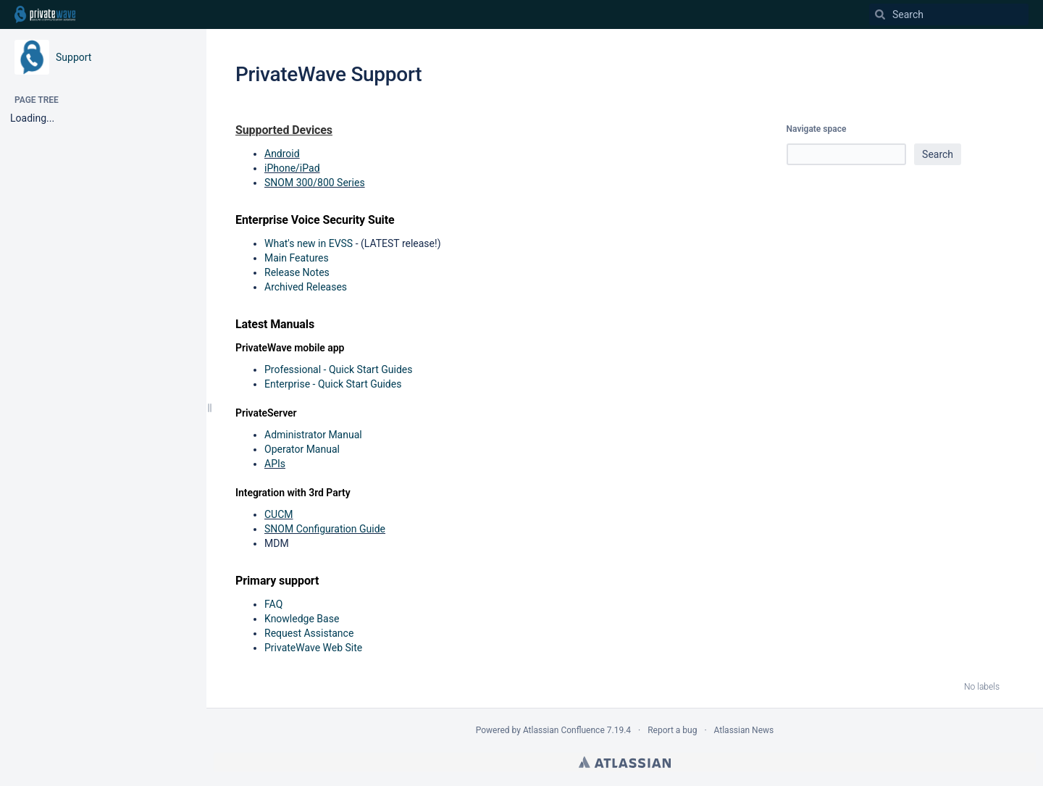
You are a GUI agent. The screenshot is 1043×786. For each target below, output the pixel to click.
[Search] (880, 14)
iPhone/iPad (292, 168)
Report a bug (672, 730)
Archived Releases (305, 287)
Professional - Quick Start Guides (338, 369)
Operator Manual (302, 449)
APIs (274, 463)
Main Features (296, 258)
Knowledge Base (301, 618)
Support (73, 57)
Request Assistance (308, 633)
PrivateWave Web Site (313, 647)
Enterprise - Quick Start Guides (332, 384)
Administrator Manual (313, 434)
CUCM (278, 514)
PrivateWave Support (328, 74)
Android (282, 153)
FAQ (273, 604)
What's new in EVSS (308, 243)
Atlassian (625, 762)
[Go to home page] (45, 14)
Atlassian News (744, 730)
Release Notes (297, 272)
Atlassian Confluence (564, 730)
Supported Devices (283, 130)
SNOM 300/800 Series (314, 182)
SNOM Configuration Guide (324, 529)
